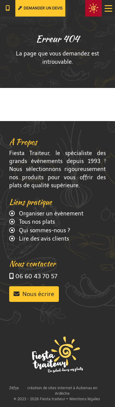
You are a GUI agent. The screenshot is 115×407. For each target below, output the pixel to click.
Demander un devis (40, 8)
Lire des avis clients (43, 238)
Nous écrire (33, 294)
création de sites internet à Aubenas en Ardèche (62, 391)
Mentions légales (84, 399)
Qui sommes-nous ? (43, 230)
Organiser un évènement (50, 213)
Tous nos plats (36, 222)
